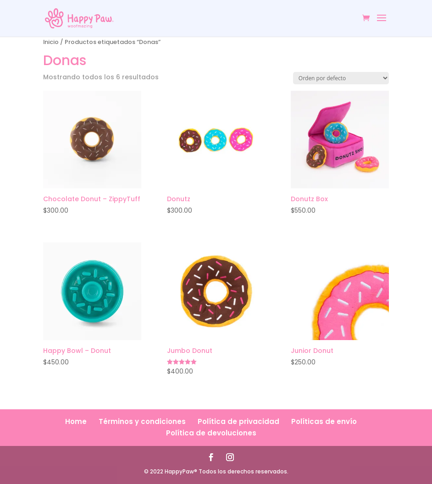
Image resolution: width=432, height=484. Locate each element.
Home (76, 421)
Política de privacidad (238, 421)
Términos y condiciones (142, 421)
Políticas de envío (324, 421)
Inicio (51, 42)
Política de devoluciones (211, 433)
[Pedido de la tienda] (341, 78)
